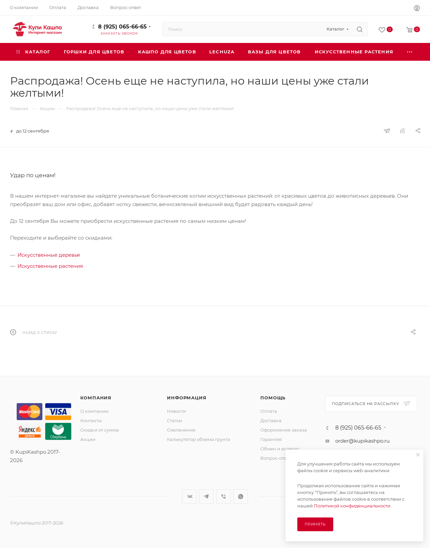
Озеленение (181, 430)
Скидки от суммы (99, 430)
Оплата (268, 411)
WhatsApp (240, 496)
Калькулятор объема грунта (198, 439)
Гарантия (271, 439)
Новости (176, 411)
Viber (223, 496)
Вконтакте (189, 496)
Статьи (174, 420)
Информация (186, 397)
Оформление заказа (283, 430)
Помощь (273, 397)
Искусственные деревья (48, 255)
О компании (94, 411)
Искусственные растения (50, 266)
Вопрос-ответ (275, 458)
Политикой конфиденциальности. (352, 505)
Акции (87, 439)
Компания (96, 397)
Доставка (271, 420)
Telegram (206, 496)
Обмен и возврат (279, 448)
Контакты (91, 420)
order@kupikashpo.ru (362, 441)
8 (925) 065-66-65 (122, 26)
